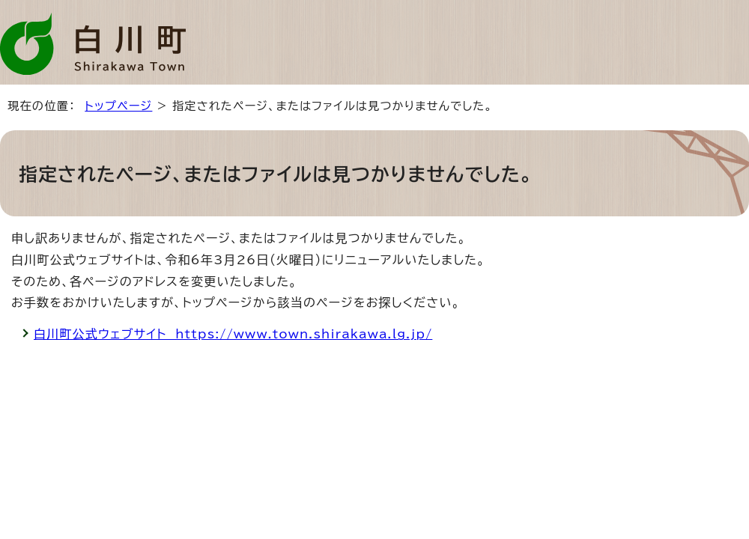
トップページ (118, 106)
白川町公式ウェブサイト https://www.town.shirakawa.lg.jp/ (233, 334)
